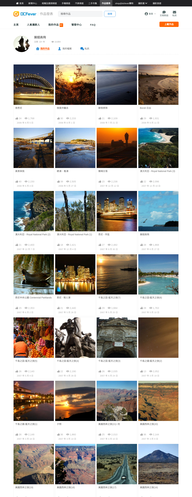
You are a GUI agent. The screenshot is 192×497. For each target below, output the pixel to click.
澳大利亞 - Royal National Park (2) (32, 234)
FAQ (93, 24)
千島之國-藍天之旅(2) (151, 361)
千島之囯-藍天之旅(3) (109, 361)
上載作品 (169, 24)
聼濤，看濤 (62, 171)
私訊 (87, 48)
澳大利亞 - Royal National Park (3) (157, 171)
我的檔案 (67, 48)
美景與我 (19, 171)
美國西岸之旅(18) (66, 450)
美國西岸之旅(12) (149, 475)
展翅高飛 (40, 37)
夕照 (59, 424)
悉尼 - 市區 (104, 234)
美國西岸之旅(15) (24, 475)
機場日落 (103, 171)
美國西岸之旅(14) (66, 475)
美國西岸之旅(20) (149, 386)
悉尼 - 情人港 (63, 297)
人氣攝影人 (33, 24)
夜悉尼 (18, 108)
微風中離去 (62, 108)
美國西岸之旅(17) (107, 450)
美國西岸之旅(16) (149, 450)
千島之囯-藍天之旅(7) (109, 297)
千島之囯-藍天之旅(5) (26, 361)
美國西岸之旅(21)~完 (109, 386)
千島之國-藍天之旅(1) (26, 424)
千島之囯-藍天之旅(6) (151, 297)
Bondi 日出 (145, 108)
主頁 (16, 24)
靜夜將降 (103, 108)
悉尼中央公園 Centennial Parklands (33, 297)
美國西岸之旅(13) (107, 475)
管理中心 (76, 24)
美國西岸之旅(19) (24, 450)
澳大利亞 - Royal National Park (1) (74, 234)
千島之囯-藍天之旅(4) (68, 361)
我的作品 (55, 25)
